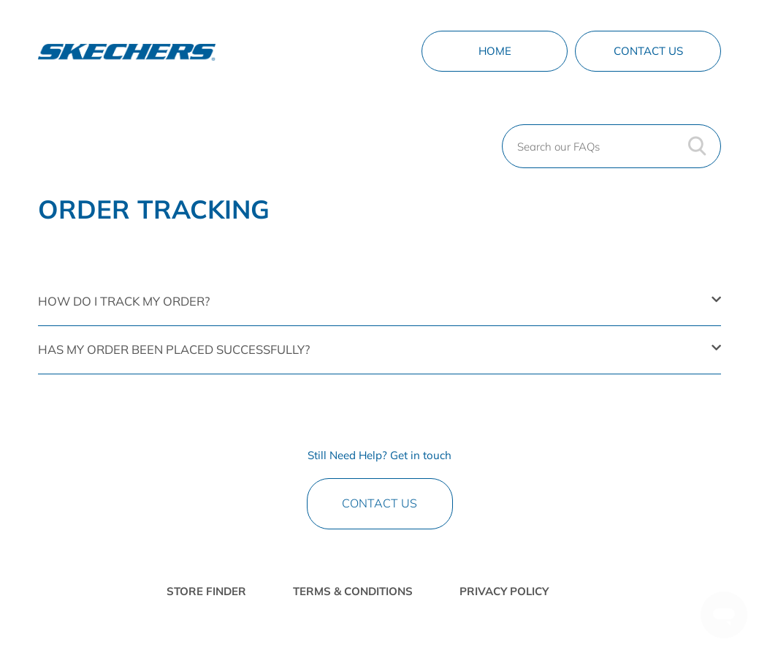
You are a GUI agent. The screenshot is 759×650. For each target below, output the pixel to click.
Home (494, 51)
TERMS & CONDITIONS (353, 591)
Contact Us (648, 51)
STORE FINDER (206, 591)
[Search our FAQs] (611, 146)
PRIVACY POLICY (504, 591)
